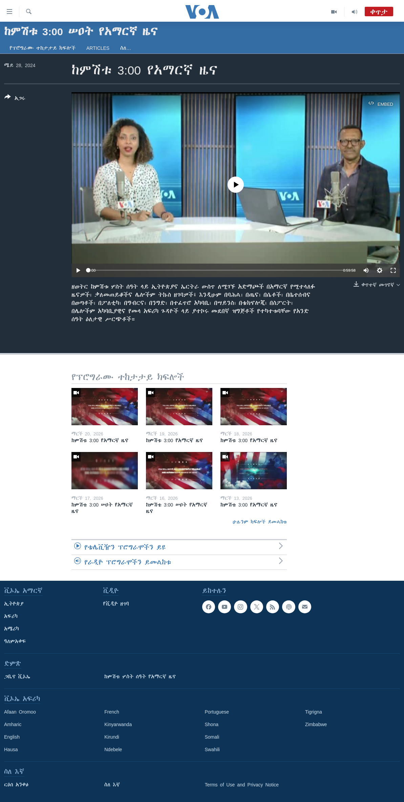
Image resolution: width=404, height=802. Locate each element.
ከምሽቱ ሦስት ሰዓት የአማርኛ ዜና (140, 677)
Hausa (11, 749)
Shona (211, 724)
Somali (212, 737)
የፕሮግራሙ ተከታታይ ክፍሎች (42, 48)
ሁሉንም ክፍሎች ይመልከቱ (260, 522)
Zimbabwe (316, 724)
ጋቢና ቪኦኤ (17, 677)
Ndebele (113, 749)
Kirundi (111, 737)
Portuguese (217, 712)
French (111, 712)
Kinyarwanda (118, 724)
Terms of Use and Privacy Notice (242, 785)
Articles (97, 48)
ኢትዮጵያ (14, 604)
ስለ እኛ (112, 785)
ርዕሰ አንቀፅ (16, 785)
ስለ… (125, 48)
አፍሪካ (11, 616)
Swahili (212, 749)
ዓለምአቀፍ (15, 641)
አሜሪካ (11, 629)
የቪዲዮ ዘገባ (116, 604)
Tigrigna (313, 712)
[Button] (14, 99)
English (12, 737)
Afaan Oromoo (20, 712)
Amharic (12, 724)
